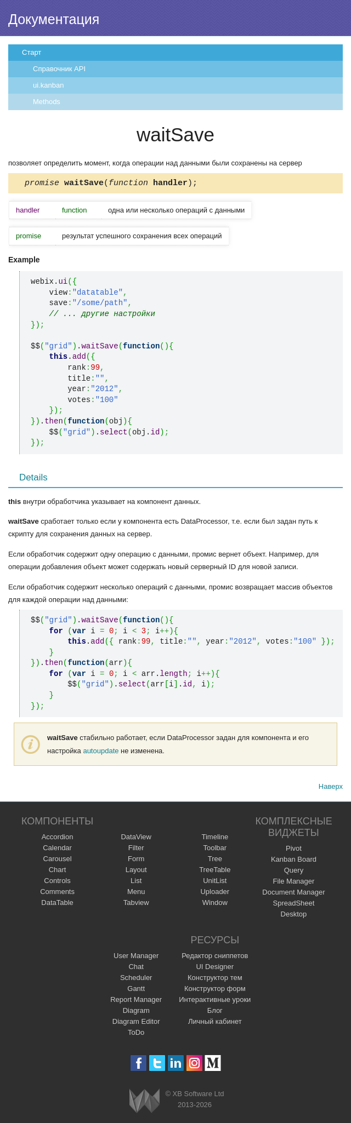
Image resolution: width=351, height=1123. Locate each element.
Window (215, 904)
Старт (31, 52)
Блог (215, 1012)
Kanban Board (293, 861)
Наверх (331, 788)
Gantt (136, 990)
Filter (136, 849)
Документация (53, 19)
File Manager (294, 883)
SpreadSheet (293, 905)
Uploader (214, 893)
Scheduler (136, 979)
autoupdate (100, 752)
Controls (57, 882)
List (136, 882)
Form (136, 860)
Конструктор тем (215, 979)
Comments (57, 893)
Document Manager (293, 894)
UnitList (215, 882)
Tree (215, 860)
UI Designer (215, 968)
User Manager (136, 957)
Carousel (57, 860)
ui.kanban (48, 85)
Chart (57, 871)
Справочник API (59, 69)
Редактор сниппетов (215, 957)
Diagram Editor (136, 1023)
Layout (136, 871)
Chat (135, 968)
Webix (144, 1102)
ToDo (136, 1034)
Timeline (214, 838)
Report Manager (136, 1001)
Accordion (57, 838)
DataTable (57, 904)
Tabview (136, 904)
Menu (136, 893)
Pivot (294, 850)
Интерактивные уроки (215, 1001)
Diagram (136, 1012)
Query (293, 872)
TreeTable (214, 871)
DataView (136, 838)
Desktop (294, 916)
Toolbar (215, 849)
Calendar (57, 849)
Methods (46, 102)
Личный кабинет (215, 1023)
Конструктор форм (215, 990)
